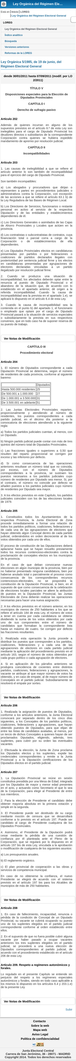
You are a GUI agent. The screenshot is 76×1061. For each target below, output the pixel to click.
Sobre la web (40, 1025)
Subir (68, 1009)
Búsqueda (11, 41)
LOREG (25, 11)
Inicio (15, 11)
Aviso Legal (40, 1034)
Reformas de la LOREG (18, 53)
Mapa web (40, 1030)
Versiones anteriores (17, 47)
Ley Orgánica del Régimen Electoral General (31, 29)
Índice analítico (13, 35)
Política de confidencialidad (40, 1038)
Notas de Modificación (22, 338)
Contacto (39, 1021)
